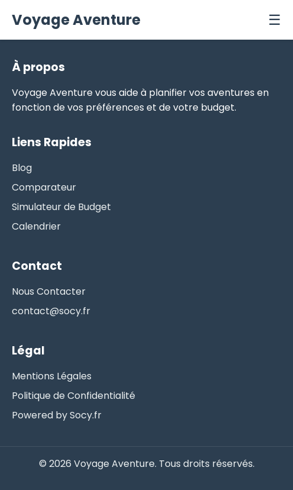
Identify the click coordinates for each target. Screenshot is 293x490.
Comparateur (44, 187)
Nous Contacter (49, 291)
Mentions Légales (52, 376)
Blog (22, 168)
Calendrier (36, 226)
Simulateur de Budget (61, 207)
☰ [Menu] (274, 20)
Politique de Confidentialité (73, 395)
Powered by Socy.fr (57, 415)
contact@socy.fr (51, 311)
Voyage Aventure (76, 20)
